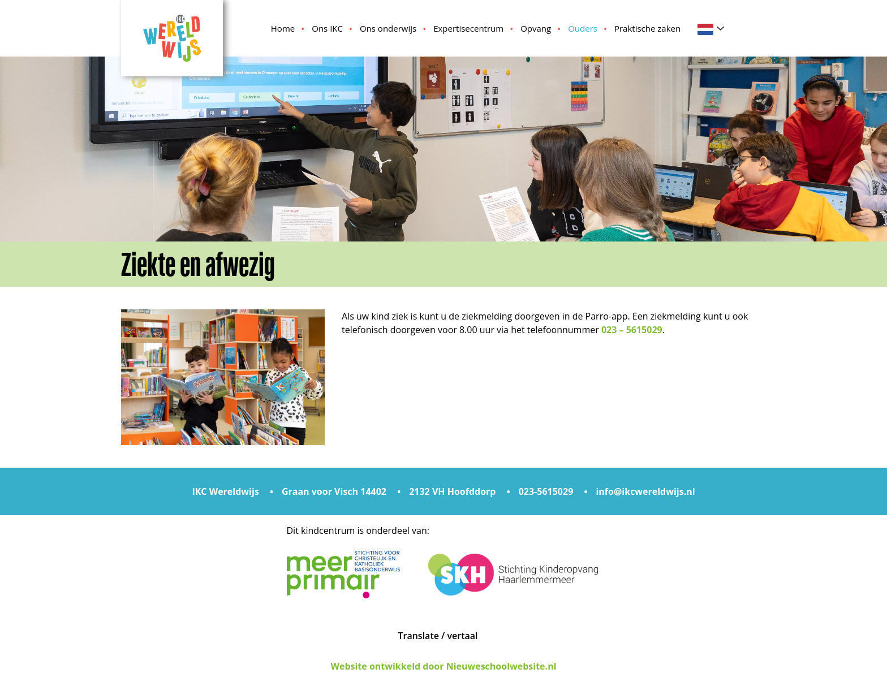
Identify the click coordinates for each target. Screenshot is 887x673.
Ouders (582, 28)
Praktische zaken (647, 28)
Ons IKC (327, 28)
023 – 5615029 (631, 329)
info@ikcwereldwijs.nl (645, 491)
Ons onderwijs (388, 28)
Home (283, 28)
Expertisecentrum (468, 28)
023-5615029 (546, 491)
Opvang (535, 28)
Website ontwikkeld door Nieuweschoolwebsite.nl (443, 666)
